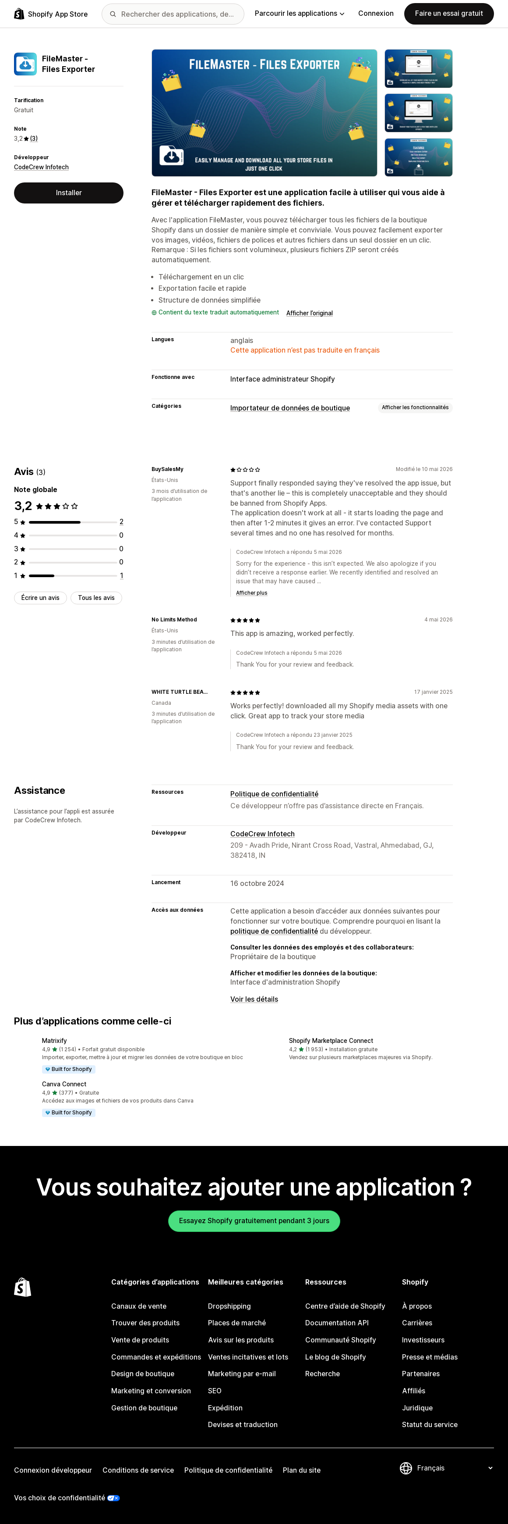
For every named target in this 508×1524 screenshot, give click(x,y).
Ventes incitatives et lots (248, 1357)
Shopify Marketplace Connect (331, 1040)
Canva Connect (64, 1084)
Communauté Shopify (340, 1340)
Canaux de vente (138, 1306)
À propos (417, 1306)
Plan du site (302, 1470)
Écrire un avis (40, 597)
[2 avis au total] (121, 522)
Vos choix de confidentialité (59, 1498)
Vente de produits (140, 1340)
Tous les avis (96, 597)
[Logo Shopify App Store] (51, 14)
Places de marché (237, 1323)
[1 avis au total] (121, 575)
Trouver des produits (145, 1323)
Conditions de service (138, 1470)
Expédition (225, 1408)
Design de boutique (142, 1374)
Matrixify (54, 1040)
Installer (69, 193)
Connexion (376, 13)
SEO (215, 1391)
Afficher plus (252, 593)
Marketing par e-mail (242, 1374)
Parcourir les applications (299, 13)
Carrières (417, 1323)
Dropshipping (229, 1306)
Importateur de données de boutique (290, 408)
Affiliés (413, 1391)
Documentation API (337, 1323)
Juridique (417, 1408)
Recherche (322, 1374)
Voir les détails (254, 999)
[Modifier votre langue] (455, 1468)
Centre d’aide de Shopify (345, 1306)
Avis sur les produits (241, 1340)
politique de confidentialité (274, 931)
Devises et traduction (243, 1424)
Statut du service (430, 1424)
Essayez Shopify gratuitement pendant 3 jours (254, 1221)
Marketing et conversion (151, 1391)
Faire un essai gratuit (449, 13)
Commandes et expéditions (156, 1357)
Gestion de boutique (144, 1408)
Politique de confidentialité (274, 794)
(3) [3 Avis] (34, 138)
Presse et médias (430, 1357)
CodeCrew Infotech (41, 167)
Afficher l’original (309, 313)
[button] (130, 1056)
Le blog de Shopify (335, 1357)
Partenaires (421, 1374)
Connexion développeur (53, 1470)
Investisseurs (423, 1340)
